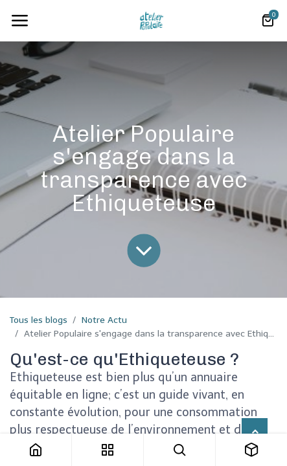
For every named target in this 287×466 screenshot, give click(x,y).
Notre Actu (104, 320)
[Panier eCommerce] (267, 20)
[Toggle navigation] (19, 20)
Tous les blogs (38, 320)
